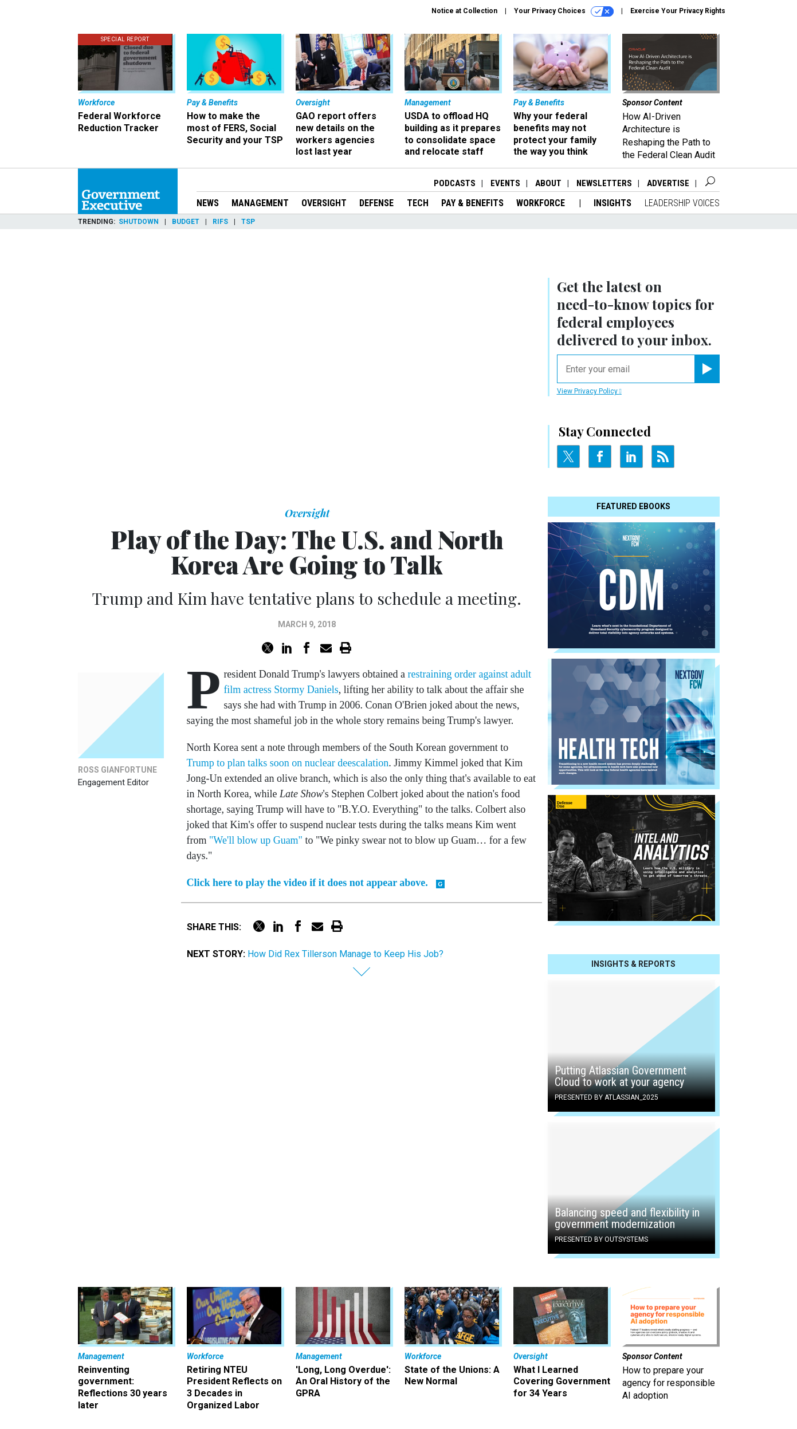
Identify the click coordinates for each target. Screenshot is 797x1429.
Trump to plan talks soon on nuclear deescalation (288, 763)
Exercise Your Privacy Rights (677, 11)
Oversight (324, 203)
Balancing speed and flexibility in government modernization (627, 1218)
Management (260, 203)
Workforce (541, 203)
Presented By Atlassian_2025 (606, 1097)
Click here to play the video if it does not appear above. (307, 882)
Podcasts (455, 183)
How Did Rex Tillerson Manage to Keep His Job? (345, 953)
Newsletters (604, 183)
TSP (248, 222)
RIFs (220, 222)
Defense (376, 203)
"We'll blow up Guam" (256, 840)
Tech (418, 203)
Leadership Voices (682, 203)
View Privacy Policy (589, 391)
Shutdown (139, 222)
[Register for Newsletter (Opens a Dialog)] (706, 369)
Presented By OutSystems (601, 1239)
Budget (185, 222)
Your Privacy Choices (564, 11)
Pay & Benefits (472, 203)
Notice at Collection (464, 11)
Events (505, 183)
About (548, 183)
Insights (612, 203)
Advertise (668, 183)
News (208, 203)
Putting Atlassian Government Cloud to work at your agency (620, 1076)
